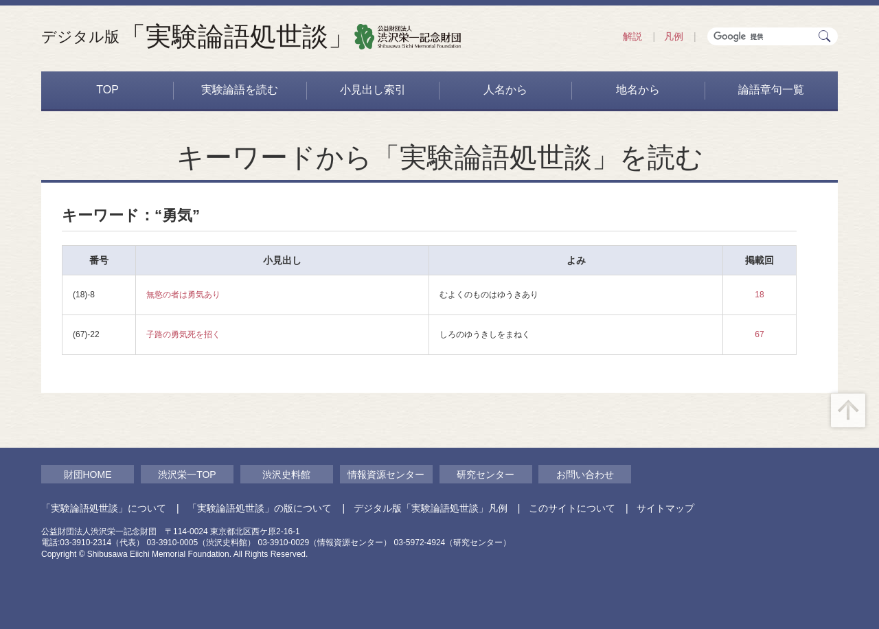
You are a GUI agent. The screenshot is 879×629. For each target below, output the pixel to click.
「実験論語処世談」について (103, 508)
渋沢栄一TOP (187, 474)
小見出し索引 (373, 89)
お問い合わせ (585, 474)
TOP (107, 89)
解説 (632, 36)
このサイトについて (572, 508)
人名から (505, 89)
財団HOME (88, 474)
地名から (638, 89)
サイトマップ (665, 508)
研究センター (485, 474)
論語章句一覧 (771, 89)
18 (759, 294)
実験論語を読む (239, 89)
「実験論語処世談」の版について (259, 508)
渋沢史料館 (286, 474)
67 (759, 334)
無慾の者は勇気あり (183, 294)
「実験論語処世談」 (197, 36)
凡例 (673, 36)
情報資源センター (385, 474)
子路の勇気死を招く (183, 334)
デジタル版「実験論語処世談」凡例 (430, 508)
